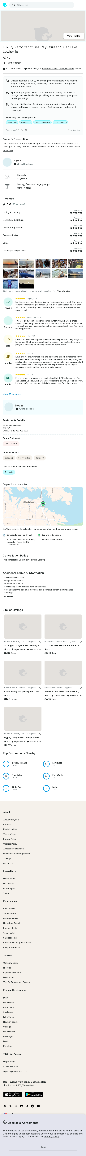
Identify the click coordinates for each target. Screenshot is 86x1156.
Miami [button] (5, 998)
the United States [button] (49, 68)
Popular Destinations (14, 990)
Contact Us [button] (8, 863)
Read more (10, 596)
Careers (7, 824)
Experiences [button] (10, 901)
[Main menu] (81, 5)
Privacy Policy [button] (51, 1136)
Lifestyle (7, 968)
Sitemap (7, 858)
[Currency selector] (8, 1114)
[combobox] (41, 5)
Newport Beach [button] (10, 1022)
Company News (10, 963)
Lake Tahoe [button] (8, 1007)
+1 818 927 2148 (10, 1066)
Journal (7, 955)
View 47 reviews (12, 394)
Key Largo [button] (8, 1036)
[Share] (4, 58)
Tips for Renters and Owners (16, 982)
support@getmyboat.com (15, 1071)
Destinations (8, 977)
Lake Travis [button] (8, 1017)
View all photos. (63, 291)
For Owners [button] (8, 883)
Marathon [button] (7, 1046)
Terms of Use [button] (9, 834)
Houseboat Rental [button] (11, 923)
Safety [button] (6, 893)
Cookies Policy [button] (10, 844)
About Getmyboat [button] (11, 819)
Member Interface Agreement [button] (16, 853)
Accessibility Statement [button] (13, 849)
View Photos (73, 36)
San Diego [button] (8, 1012)
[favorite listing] (9, 58)
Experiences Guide (12, 972)
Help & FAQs (9, 1061)
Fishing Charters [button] (10, 918)
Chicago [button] (7, 1027)
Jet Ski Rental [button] (9, 913)
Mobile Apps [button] (9, 888)
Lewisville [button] (69, 68)
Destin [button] (6, 1041)
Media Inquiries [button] (10, 829)
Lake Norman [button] (9, 1031)
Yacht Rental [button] (9, 933)
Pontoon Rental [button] (10, 928)
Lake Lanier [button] (8, 1002)
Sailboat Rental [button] (10, 938)
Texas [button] (61, 68)
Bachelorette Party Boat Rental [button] (17, 942)
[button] (22, 626)
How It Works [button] (9, 878)
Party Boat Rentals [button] (11, 947)
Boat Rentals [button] (9, 908)
